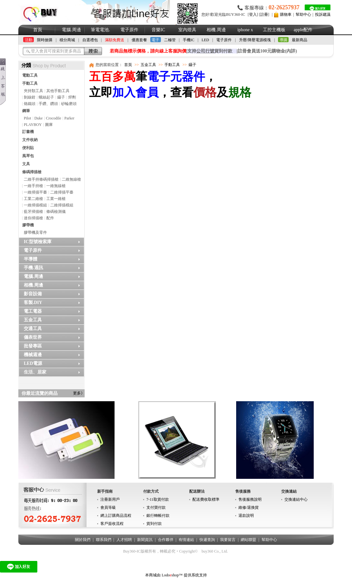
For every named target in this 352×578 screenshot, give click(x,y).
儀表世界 (33, 337)
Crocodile (53, 118)
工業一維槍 (56, 198)
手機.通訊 (33, 267)
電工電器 (33, 311)
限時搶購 (44, 40)
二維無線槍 (71, 179)
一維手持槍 (33, 186)
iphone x (245, 29)
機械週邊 (33, 354)
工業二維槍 (33, 198)
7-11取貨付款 (157, 499)
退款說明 (246, 515)
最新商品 (299, 40)
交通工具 (33, 328)
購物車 (286, 14)
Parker (69, 118)
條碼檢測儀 (56, 211)
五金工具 (33, 319)
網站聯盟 (248, 539)
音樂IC (158, 29)
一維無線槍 (56, 186)
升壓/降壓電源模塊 (255, 40)
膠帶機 (28, 225)
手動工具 (30, 83)
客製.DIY (33, 302)
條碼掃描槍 (32, 172)
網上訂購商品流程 (115, 515)
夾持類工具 (33, 91)
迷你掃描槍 (33, 218)
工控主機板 (274, 29)
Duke (38, 118)
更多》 (79, 393)
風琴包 (28, 156)
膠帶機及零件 (35, 232)
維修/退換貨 (248, 507)
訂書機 (28, 131)
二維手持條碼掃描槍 (41, 179)
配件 (50, 218)
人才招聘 (124, 539)
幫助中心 (303, 14)
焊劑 (72, 97)
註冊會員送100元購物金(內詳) (267, 51)
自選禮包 (90, 40)
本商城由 (153, 575)
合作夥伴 (165, 539)
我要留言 (228, 539)
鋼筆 (26, 111)
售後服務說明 (250, 499)
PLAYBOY (33, 124)
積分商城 (67, 40)
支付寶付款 (156, 507)
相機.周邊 (216, 29)
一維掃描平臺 (35, 192)
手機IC (188, 40)
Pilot (27, 118)
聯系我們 (103, 539)
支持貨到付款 (209, 51)
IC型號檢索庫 (37, 241)
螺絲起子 (46, 97)
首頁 (37, 29)
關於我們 (82, 539)
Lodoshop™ (172, 575)
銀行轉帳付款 (158, 515)
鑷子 (61, 97)
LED (205, 40)
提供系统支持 (195, 575)
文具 (26, 164)
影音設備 (33, 293)
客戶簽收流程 (112, 523)
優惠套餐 (139, 40)
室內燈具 (187, 29)
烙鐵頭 (29, 103)
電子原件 (129, 29)
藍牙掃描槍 (33, 211)
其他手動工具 (57, 91)
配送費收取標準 (205, 499)
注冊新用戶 (110, 499)
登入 (253, 14)
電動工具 (30, 75)
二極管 (170, 40)
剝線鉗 (29, 97)
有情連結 (186, 539)
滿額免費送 (114, 40)
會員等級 (108, 507)
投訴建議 (322, 14)
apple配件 (303, 29)
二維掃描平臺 (61, 192)
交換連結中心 (296, 499)
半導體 (30, 259)
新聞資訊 (145, 539)
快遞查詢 (207, 539)
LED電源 (33, 363)
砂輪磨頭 (69, 103)
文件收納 (30, 139)
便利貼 (28, 148)
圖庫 (49, 124)
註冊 (264, 14)
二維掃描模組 (61, 205)
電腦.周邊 (71, 29)
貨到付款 (154, 523)
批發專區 (33, 346)
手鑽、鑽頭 (48, 103)
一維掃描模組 (35, 205)
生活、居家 (35, 372)
